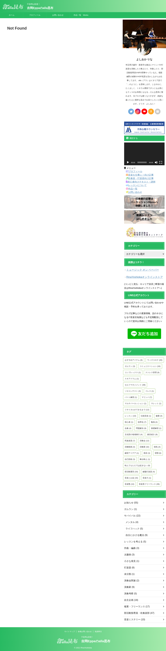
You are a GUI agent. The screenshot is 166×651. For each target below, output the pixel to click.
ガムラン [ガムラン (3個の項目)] (130, 365)
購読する (132, 138)
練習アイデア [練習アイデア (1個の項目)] (132, 452)
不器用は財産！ (87, 636)
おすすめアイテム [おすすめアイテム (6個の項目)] (134, 359)
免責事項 (98, 631)
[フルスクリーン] (160, 162)
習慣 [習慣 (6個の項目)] (158, 452)
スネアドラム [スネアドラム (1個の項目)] (132, 378)
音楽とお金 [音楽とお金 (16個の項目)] (131, 477)
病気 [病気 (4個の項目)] (157, 446)
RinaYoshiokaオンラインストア (141, 276)
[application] (144, 153)
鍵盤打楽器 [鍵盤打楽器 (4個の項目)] (149, 471)
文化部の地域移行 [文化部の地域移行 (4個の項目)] (134, 434)
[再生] (127, 162)
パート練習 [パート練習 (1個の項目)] (131, 396)
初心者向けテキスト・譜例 (139, 182)
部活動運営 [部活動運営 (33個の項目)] (131, 471)
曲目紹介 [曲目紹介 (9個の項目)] (152, 434)
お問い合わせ (58, 15)
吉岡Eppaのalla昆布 (40, 8)
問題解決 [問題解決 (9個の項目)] (141, 427)
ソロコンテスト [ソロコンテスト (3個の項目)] (133, 390)
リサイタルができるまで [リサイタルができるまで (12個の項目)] (137, 409)
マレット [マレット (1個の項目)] (156, 403)
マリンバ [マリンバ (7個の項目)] (147, 396)
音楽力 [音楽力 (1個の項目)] (147, 477)
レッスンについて (135, 185)
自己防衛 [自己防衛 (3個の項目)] (130, 458)
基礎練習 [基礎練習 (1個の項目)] (156, 427)
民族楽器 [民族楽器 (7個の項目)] (130, 440)
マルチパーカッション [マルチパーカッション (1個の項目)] (135, 403)
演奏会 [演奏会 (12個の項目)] (144, 440)
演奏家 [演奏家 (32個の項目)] (144, 446)
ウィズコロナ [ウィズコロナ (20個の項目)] (154, 359)
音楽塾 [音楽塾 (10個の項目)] (129, 483)
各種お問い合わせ (85, 631)
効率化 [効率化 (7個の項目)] (142, 421)
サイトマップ (69, 631)
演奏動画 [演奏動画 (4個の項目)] (130, 446)
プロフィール (34, 15)
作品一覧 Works (81, 15)
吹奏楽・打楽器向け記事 (138, 178)
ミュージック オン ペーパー (139, 269)
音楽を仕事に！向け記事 (138, 175)
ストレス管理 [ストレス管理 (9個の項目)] (152, 371)
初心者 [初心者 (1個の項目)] (129, 421)
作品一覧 (131, 189)
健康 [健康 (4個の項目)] (159, 415)
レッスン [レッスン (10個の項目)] (130, 415)
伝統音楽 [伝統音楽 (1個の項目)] (146, 415)
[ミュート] (156, 162)
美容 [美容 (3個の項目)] (146, 452)
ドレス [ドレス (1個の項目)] (149, 390)
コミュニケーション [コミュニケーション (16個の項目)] (150, 365)
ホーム (11, 15)
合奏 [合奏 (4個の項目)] (128, 427)
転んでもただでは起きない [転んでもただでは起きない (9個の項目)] (137, 465)
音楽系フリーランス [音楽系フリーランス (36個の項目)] (149, 483)
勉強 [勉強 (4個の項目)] (154, 421)
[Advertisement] (60, 64)
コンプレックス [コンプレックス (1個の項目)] (133, 371)
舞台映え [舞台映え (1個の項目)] (145, 458)
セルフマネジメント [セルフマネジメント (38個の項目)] (135, 384)
